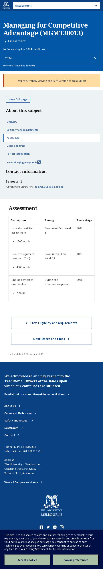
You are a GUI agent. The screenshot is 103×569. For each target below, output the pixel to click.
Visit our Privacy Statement (31, 549)
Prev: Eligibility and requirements (53, 323)
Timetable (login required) (28, 164)
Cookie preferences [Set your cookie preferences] (76, 560)
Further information (18, 153)
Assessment (14, 137)
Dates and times (16, 145)
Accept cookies (27, 560)
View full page (18, 99)
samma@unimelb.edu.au (49, 186)
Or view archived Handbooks (19, 65)
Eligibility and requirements (22, 129)
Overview (12, 121)
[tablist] (56, 5)
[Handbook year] (51, 58)
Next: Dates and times (49, 339)
